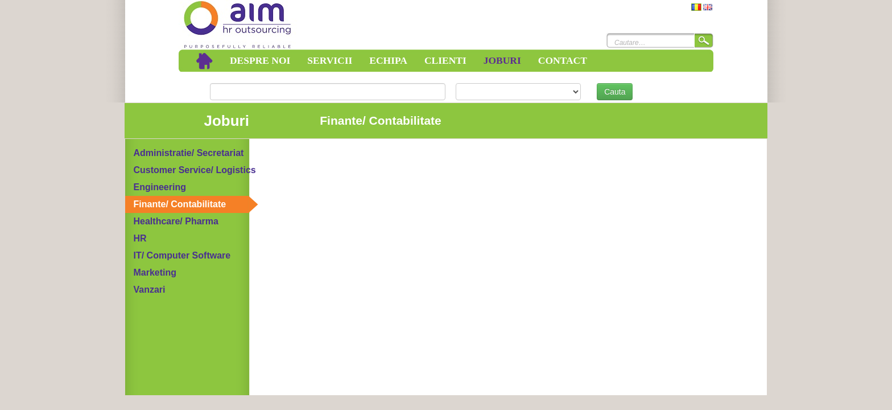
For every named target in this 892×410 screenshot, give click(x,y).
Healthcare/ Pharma (176, 221)
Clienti (445, 60)
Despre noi (260, 60)
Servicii (329, 60)
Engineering (160, 187)
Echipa (388, 60)
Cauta (614, 91)
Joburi (502, 60)
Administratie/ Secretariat (189, 153)
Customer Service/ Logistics (195, 170)
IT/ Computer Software (182, 255)
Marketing (155, 272)
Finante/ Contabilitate (180, 204)
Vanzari (150, 289)
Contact (562, 60)
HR (140, 238)
